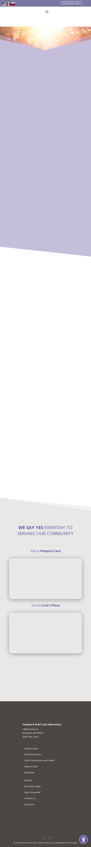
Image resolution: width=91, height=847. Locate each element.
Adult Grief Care (32, 754)
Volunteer (29, 772)
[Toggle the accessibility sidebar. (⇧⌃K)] (83, 839)
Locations (29, 804)
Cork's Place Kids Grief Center (39, 760)
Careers (28, 780)
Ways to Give (31, 766)
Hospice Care (31, 748)
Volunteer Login (32, 786)
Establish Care (71, 3)
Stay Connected (32, 792)
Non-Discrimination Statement (65, 843)
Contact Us (29, 798)
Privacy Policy (44, 843)
